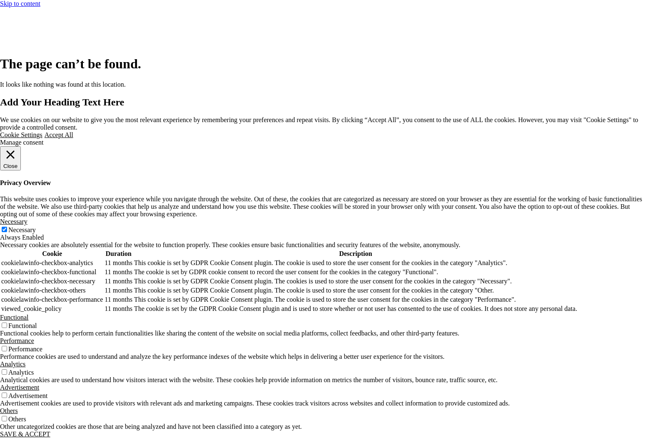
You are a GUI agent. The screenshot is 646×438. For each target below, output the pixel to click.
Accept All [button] (59, 134)
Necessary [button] (13, 221)
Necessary (22, 229)
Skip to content (20, 3)
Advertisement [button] (19, 387)
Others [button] (9, 410)
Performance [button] (17, 340)
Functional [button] (14, 317)
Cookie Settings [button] (21, 134)
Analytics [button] (12, 364)
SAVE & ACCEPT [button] (25, 434)
